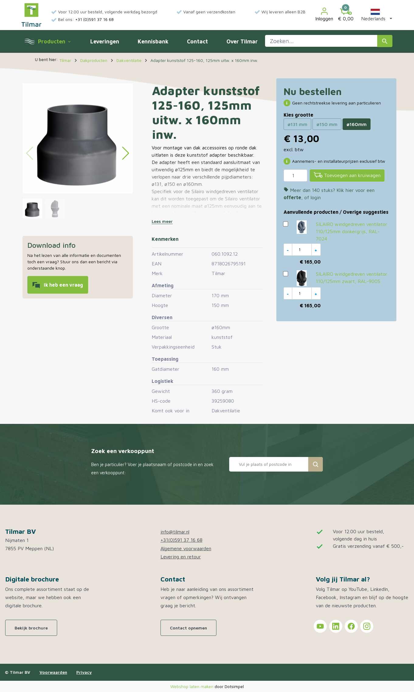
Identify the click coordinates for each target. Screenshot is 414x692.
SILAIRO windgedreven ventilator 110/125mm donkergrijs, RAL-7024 (351, 231)
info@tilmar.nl (174, 531)
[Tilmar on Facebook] (351, 626)
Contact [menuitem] (197, 41)
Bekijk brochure (31, 627)
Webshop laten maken (192, 686)
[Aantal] (296, 175)
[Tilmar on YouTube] (320, 626)
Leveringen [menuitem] (104, 41)
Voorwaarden (53, 672)
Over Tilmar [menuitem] (242, 41)
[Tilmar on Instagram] (366, 626)
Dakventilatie (226, 410)
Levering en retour (180, 556)
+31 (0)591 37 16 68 (94, 19)
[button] (375, 14)
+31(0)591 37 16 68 (181, 540)
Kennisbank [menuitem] (153, 41)
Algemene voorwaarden (185, 548)
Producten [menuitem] (54, 41)
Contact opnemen (188, 627)
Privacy (84, 672)
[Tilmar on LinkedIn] (335, 626)
